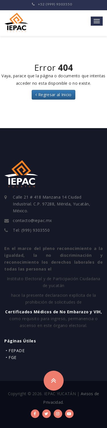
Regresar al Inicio (53, 94)
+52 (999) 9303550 (52, 4)
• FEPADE (15, 350)
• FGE (11, 357)
